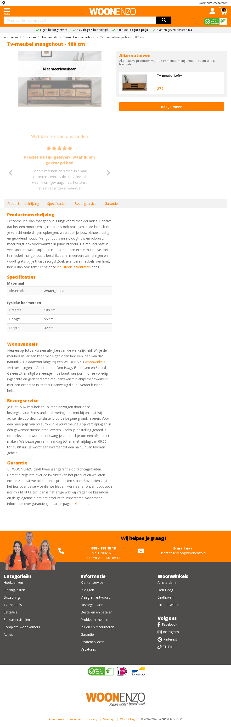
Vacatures (88, 649)
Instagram (171, 632)
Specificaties (56, 203)
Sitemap (108, 719)
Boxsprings (12, 597)
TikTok (168, 646)
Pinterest (170, 639)
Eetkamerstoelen (17, 619)
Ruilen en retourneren (97, 627)
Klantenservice (92, 582)
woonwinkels (95, 362)
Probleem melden (94, 619)
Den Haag (165, 590)
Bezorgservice (85, 203)
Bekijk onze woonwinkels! (213, 3)
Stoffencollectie (93, 642)
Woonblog (127, 719)
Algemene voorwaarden (65, 719)
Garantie (111, 203)
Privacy (92, 719)
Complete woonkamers (22, 627)
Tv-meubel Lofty (169, 75)
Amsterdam (167, 582)
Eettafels (10, 612)
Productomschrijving (23, 203)
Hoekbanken (13, 582)
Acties (8, 634)
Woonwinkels (173, 576)
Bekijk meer (171, 106)
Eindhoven (166, 597)
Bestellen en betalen (96, 612)
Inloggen (87, 590)
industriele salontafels (74, 267)
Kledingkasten (14, 590)
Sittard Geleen (168, 604)
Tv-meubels (13, 604)
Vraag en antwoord (95, 597)
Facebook (169, 624)
